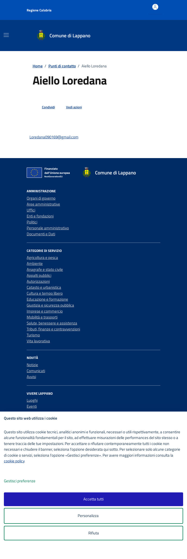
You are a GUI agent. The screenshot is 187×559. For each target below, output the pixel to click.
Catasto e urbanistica (44, 287)
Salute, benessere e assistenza (52, 323)
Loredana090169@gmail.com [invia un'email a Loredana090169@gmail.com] (54, 137)
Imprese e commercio (45, 311)
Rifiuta (93, 533)
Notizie (32, 365)
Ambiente (35, 263)
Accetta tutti (93, 499)
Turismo (33, 335)
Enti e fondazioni (40, 216)
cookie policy (14, 461)
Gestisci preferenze (25, 481)
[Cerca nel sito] (155, 35)
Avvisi (31, 377)
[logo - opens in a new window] (95, 551)
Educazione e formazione (47, 299)
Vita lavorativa (38, 341)
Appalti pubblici (39, 275)
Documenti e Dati (41, 234)
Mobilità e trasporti (42, 317)
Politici (32, 222)
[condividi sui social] (44, 107)
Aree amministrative (43, 204)
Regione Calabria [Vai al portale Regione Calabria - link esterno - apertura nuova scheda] (39, 10)
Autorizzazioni (38, 281)
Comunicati (36, 371)
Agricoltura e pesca (42, 257)
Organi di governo (41, 198)
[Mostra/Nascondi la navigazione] (6, 35)
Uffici (31, 210)
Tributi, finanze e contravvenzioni (53, 329)
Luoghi (32, 400)
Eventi (32, 406)
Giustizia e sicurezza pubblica (50, 305)
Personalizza (94, 515)
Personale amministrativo (48, 228)
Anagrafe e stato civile (45, 269)
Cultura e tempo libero (45, 293)
